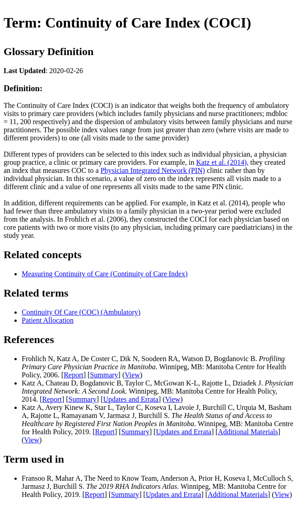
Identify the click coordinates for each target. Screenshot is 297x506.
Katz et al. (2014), (222, 162)
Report (74, 375)
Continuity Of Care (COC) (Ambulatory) (81, 312)
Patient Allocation (48, 320)
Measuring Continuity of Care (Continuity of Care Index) (104, 274)
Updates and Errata (130, 399)
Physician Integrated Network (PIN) (153, 170)
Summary (104, 375)
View (132, 375)
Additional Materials (248, 432)
